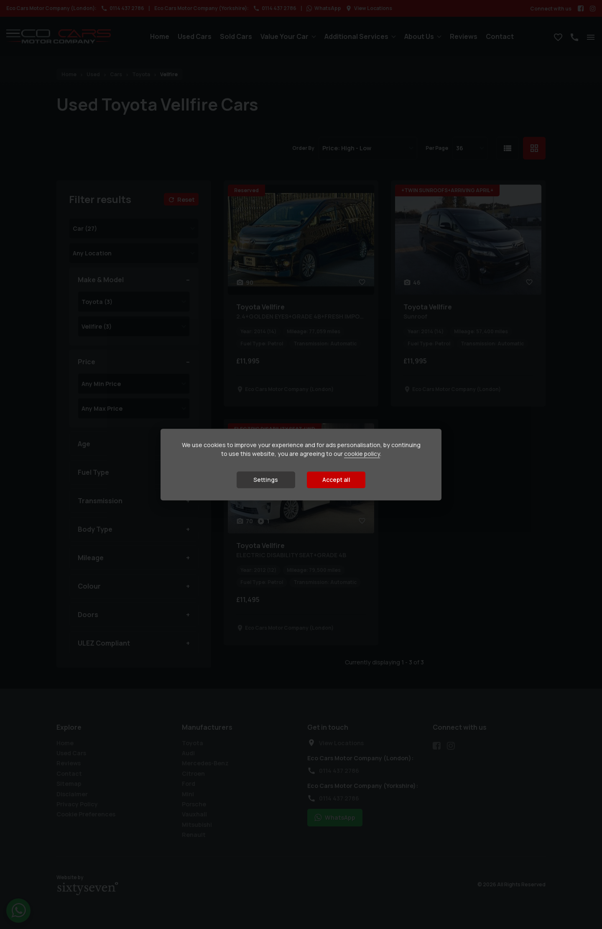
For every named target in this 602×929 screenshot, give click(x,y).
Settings (265, 480)
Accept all (336, 480)
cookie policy (362, 454)
